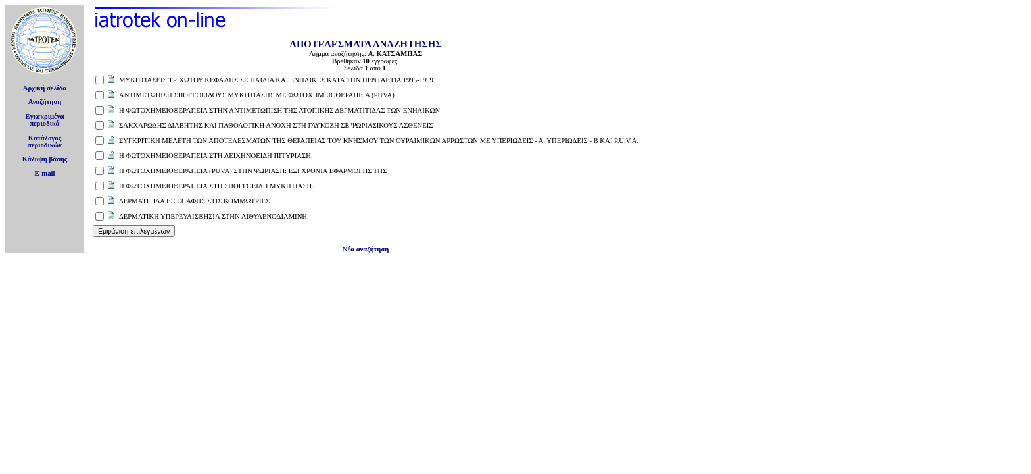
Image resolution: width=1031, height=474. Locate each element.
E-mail (45, 173)
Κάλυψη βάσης (45, 159)
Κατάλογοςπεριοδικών (45, 141)
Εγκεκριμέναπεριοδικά (45, 120)
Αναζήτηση (45, 101)
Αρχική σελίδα (45, 88)
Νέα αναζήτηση (366, 249)
